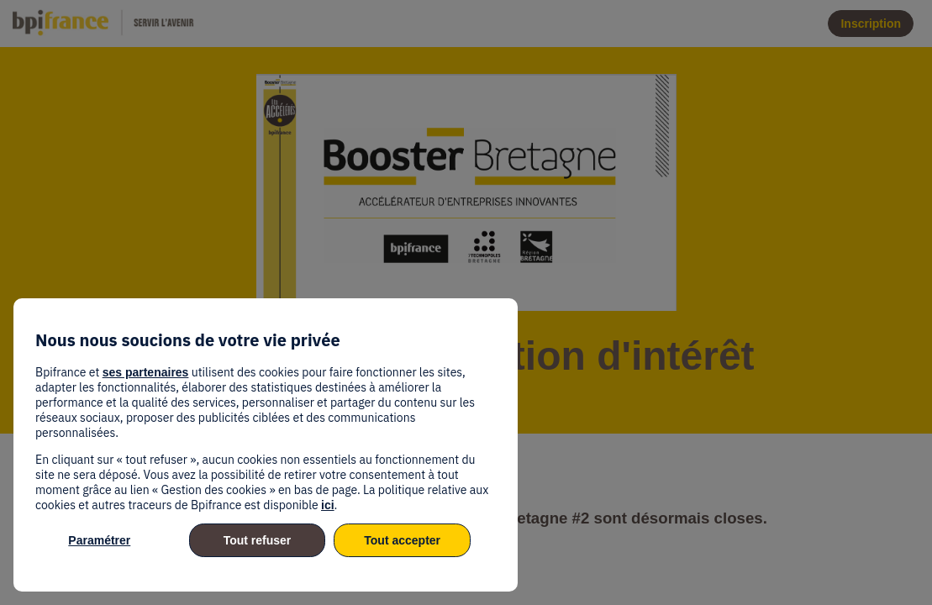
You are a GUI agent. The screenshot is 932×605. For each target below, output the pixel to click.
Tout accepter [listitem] (402, 540)
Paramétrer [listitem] (99, 540)
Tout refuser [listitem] (258, 540)
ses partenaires (146, 372)
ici (327, 505)
